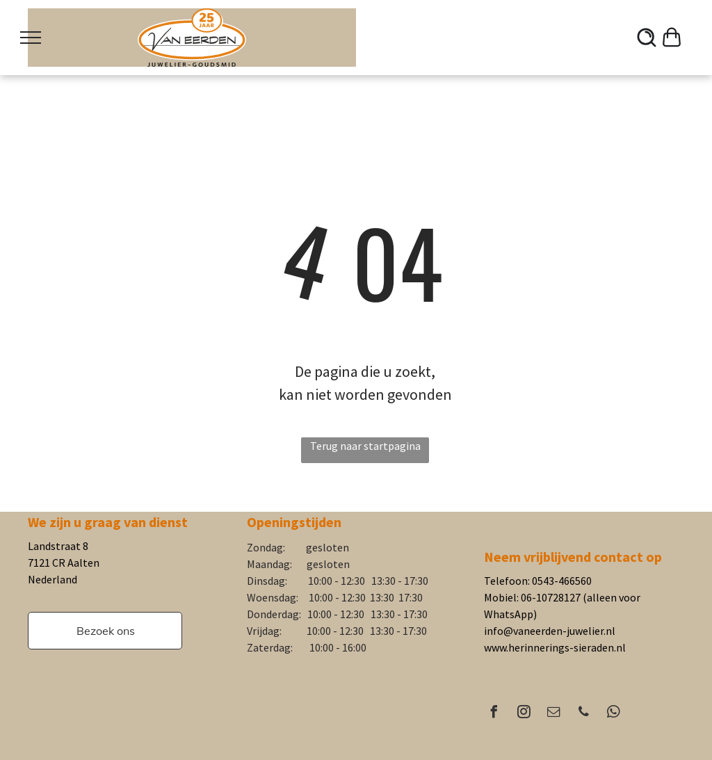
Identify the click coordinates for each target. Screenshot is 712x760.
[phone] (583, 713)
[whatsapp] (613, 713)
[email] (553, 713)
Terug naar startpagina (365, 446)
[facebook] (493, 713)
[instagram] (523, 713)
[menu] (31, 37)
